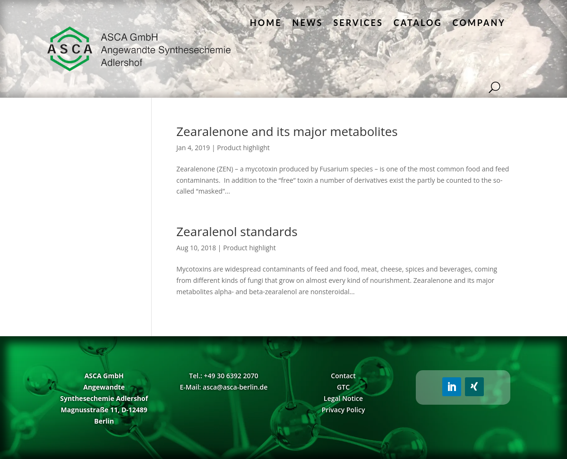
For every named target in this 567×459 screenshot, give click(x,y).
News (307, 22)
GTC (343, 386)
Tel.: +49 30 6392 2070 (223, 375)
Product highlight (243, 147)
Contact (343, 375)
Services (358, 22)
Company (479, 22)
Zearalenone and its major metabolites (287, 131)
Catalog (418, 22)
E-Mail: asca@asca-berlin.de (223, 386)
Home (266, 22)
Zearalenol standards (236, 231)
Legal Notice (343, 398)
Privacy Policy (343, 409)
